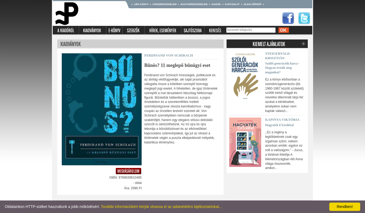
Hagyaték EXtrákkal (279, 125)
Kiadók (216, 4)
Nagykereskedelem (194, 4)
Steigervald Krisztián (277, 55)
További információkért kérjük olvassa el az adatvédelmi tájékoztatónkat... (161, 206)
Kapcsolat (232, 4)
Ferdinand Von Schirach (168, 55)
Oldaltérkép (252, 4)
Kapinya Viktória (282, 120)
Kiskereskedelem (165, 4)
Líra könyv (141, 4)
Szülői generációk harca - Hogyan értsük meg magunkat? (282, 68)
